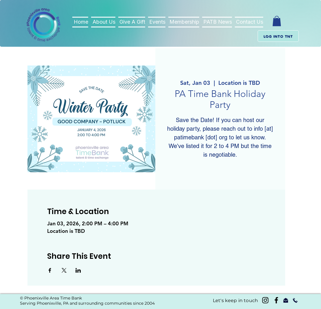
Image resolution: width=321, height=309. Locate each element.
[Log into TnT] (278, 36)
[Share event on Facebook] (50, 270)
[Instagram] (265, 300)
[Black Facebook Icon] (276, 300)
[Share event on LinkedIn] (78, 270)
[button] (276, 21)
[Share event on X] (64, 270)
